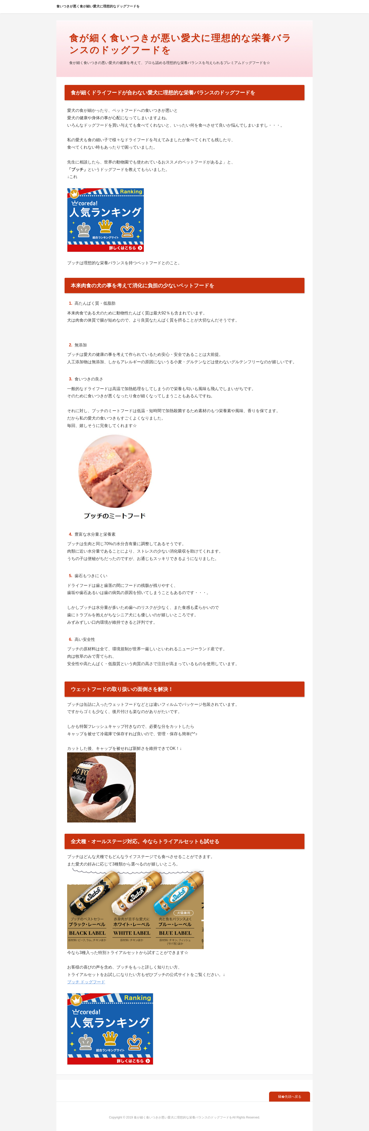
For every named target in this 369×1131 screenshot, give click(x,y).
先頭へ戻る (293, 1097)
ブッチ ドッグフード (86, 982)
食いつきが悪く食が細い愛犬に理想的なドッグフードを (98, 6)
